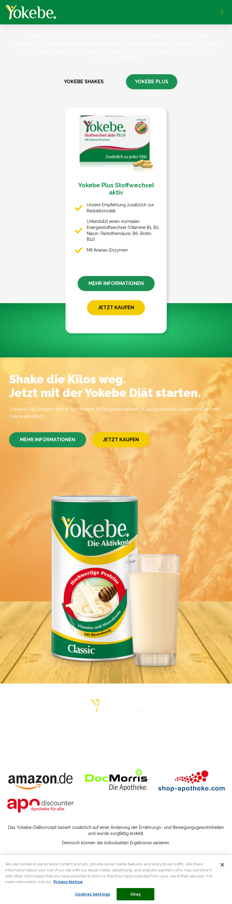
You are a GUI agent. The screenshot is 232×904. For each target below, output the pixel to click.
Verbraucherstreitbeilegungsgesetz (160, 855)
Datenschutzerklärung (89, 855)
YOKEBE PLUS (151, 81)
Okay (135, 897)
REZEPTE (159, 731)
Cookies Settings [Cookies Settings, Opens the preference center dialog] (92, 897)
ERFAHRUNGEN (122, 731)
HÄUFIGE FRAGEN (198, 731)
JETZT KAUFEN (116, 307)
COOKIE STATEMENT (136, 742)
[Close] (222, 868)
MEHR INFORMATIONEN (116, 283)
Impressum (44, 855)
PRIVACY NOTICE (84, 742)
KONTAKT (45, 742)
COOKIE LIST (183, 742)
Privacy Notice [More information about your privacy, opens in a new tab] (68, 885)
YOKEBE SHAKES (84, 81)
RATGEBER (84, 731)
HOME (20, 731)
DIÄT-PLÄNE (49, 731)
